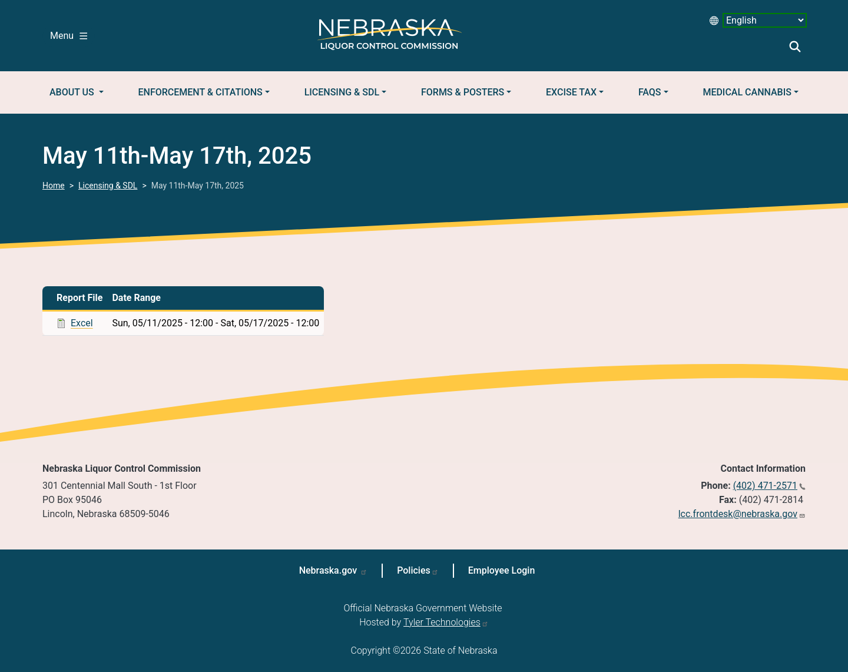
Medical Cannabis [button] (747, 92)
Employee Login (501, 570)
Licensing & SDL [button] (341, 92)
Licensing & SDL (107, 185)
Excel (82, 323)
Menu (68, 35)
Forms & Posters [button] (462, 92)
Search (795, 46)
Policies (413, 570)
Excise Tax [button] (571, 92)
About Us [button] (73, 92)
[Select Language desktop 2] (765, 20)
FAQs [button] (649, 92)
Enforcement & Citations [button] (200, 92)
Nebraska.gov (329, 570)
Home (53, 185)
